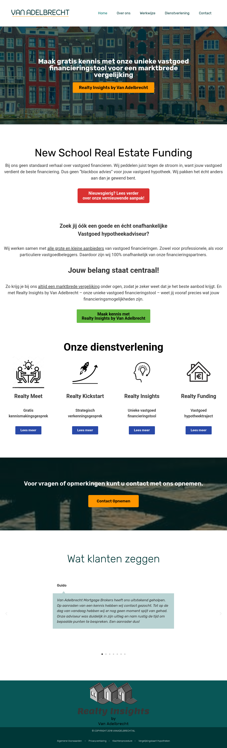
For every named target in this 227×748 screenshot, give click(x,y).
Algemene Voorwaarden (69, 741)
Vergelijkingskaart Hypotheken (154, 741)
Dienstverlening (177, 13)
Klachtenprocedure (122, 741)
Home (102, 13)
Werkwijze (148, 13)
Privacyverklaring (98, 741)
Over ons (124, 13)
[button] (6, 614)
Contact (205, 13)
